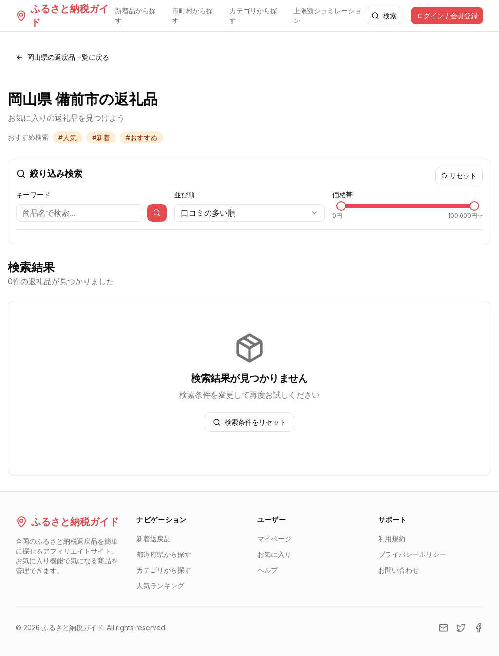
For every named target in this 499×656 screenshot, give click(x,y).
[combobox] (249, 213)
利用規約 (391, 538)
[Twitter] (461, 628)
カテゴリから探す (253, 15)
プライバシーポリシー (412, 554)
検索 (384, 15)
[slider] (341, 206)
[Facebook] (478, 628)
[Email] (443, 628)
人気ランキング (160, 585)
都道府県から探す (163, 554)
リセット (459, 175)
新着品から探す (135, 15)
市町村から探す (192, 15)
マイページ (274, 538)
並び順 (184, 194)
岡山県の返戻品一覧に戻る (62, 57)
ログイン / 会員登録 (447, 15)
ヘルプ (267, 570)
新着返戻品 (153, 538)
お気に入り (274, 554)
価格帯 (342, 194)
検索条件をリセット (249, 422)
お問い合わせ (398, 570)
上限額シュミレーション (327, 15)
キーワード (33, 194)
